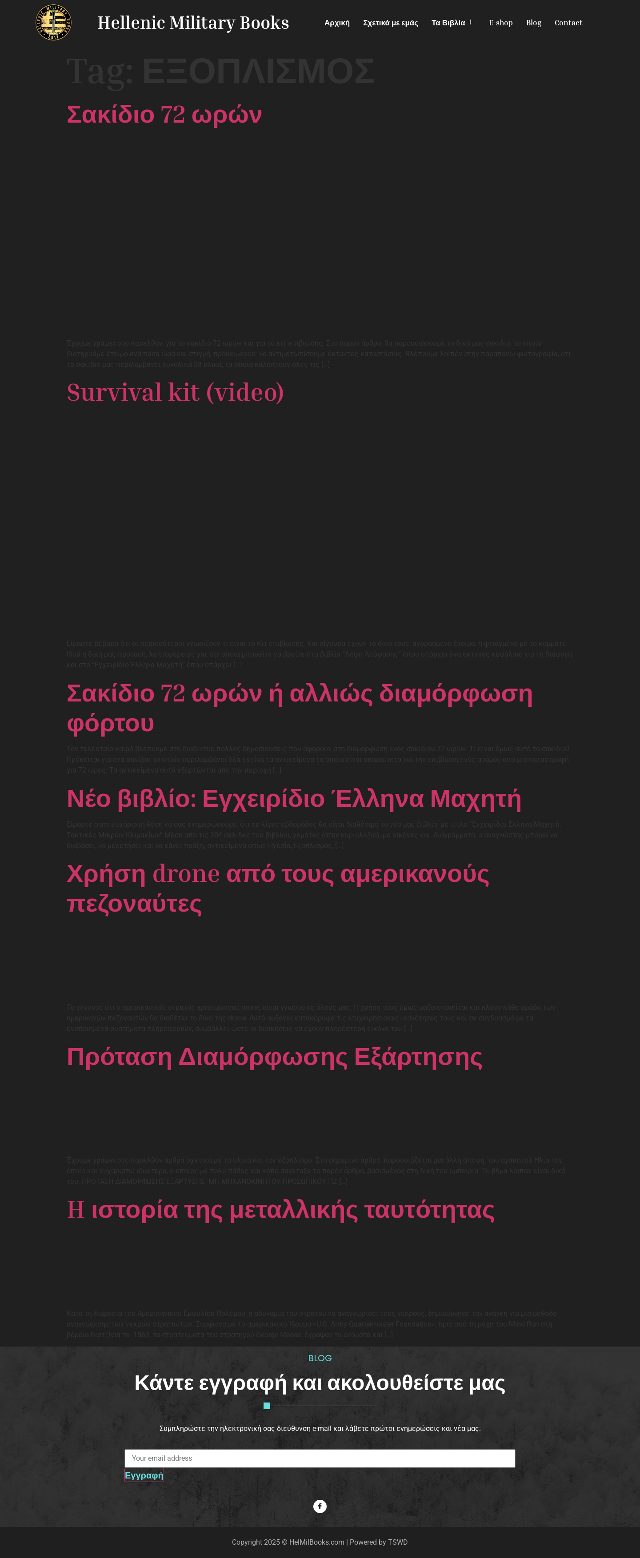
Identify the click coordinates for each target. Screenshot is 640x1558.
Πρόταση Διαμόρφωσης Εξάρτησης (275, 1055)
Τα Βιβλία (452, 22)
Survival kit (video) (175, 391)
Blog (533, 22)
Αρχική (337, 22)
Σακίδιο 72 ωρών (165, 113)
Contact (569, 22)
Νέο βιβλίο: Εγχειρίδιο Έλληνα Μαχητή (294, 797)
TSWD (398, 1542)
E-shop (501, 22)
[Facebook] (320, 1506)
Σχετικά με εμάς (390, 22)
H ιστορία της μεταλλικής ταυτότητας (281, 1208)
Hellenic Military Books (193, 22)
